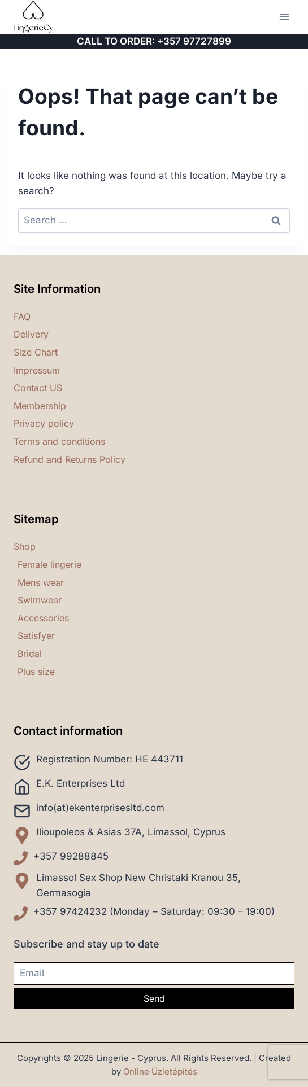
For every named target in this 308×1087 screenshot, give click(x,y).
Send (154, 998)
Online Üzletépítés (160, 1071)
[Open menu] (284, 16)
